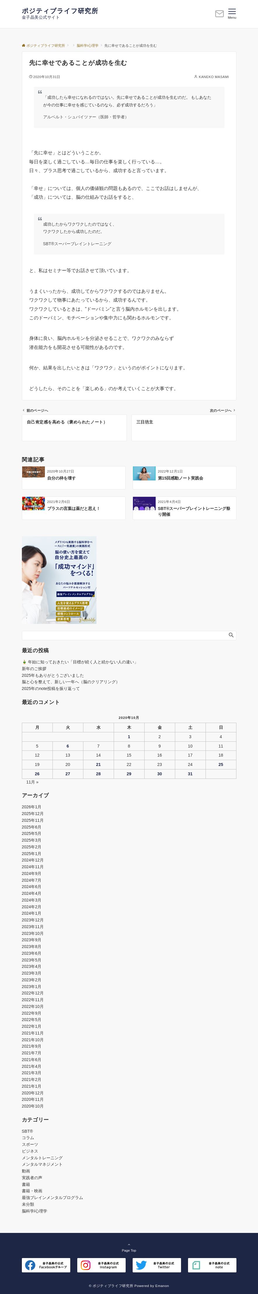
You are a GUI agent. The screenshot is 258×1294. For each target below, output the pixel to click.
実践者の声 (32, 1177)
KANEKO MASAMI (214, 77)
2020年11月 (33, 1099)
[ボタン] (219, 16)
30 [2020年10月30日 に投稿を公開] (159, 773)
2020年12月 (33, 1093)
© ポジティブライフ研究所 (111, 1286)
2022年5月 (32, 1019)
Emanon (162, 1286)
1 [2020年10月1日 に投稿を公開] (129, 736)
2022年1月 (32, 1026)
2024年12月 (33, 860)
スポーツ (30, 1144)
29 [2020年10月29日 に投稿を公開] (129, 773)
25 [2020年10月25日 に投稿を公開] (221, 764)
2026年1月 (32, 807)
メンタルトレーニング (42, 1157)
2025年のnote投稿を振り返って (51, 688)
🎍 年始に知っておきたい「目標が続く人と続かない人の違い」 (80, 662)
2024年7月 (32, 880)
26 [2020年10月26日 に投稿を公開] (37, 773)
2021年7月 (32, 1053)
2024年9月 (32, 873)
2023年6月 (32, 953)
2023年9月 (32, 939)
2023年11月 (33, 926)
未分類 (28, 1204)
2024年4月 (32, 893)
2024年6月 (32, 886)
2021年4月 (32, 1066)
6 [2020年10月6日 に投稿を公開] (68, 746)
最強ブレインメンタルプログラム (52, 1197)
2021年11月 (33, 1033)
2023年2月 (32, 980)
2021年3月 (32, 1072)
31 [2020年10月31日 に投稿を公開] (190, 773)
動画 (26, 1171)
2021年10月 (33, 1039)
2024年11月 (33, 866)
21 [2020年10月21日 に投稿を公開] (98, 764)
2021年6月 (32, 1059)
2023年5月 (32, 960)
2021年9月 (32, 1046)
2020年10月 (33, 1106)
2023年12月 (33, 920)
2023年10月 (33, 933)
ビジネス (30, 1151)
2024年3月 (32, 900)
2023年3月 (32, 973)
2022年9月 (32, 1013)
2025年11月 (33, 820)
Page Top (129, 1247)
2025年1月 (32, 853)
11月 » (32, 782)
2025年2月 (32, 847)
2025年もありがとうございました (53, 675)
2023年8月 (32, 946)
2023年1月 (32, 986)
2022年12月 (33, 993)
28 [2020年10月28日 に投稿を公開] (98, 773)
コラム (28, 1137)
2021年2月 (32, 1079)
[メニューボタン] (232, 14)
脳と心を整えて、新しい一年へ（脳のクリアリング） (71, 681)
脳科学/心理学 (35, 1211)
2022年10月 (33, 1006)
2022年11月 (33, 999)
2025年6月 (32, 827)
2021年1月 (32, 1086)
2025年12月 (33, 813)
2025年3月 (32, 840)
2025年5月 (32, 833)
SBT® (27, 1131)
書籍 (26, 1184)
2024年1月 (32, 913)
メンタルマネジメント (42, 1164)
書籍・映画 (32, 1191)
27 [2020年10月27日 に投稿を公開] (68, 773)
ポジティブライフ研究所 (60, 11)
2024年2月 (32, 906)
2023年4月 (32, 966)
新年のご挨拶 (34, 668)
